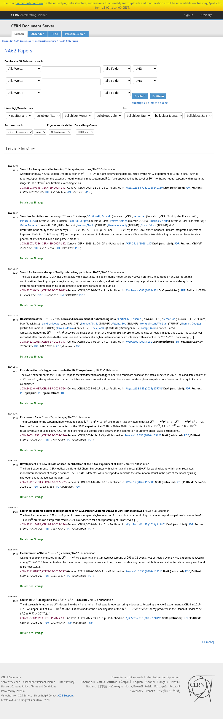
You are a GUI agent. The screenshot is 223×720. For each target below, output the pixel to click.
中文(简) (162, 691)
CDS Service (25, 695)
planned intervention (29, 3)
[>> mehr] (207, 642)
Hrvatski (174, 682)
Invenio (20, 691)
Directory (206, 15)
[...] (116, 286)
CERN (29, 15)
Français (162, 682)
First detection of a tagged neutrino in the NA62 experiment (57, 370)
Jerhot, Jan (139, 216)
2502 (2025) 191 (139, 341)
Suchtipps (138, 103)
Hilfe (55, 34)
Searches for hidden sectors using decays (53, 216)
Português (161, 686)
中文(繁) (174, 691)
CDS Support (65, 695)
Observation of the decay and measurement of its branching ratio (68, 319)
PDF (187, 187)
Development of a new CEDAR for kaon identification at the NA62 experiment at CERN (72, 464)
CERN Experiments (22, 40)
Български (88, 682)
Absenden (37, 34)
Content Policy (20, 686)
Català (101, 682)
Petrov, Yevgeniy (117, 225)
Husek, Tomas (97, 328)
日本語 (102, 686)
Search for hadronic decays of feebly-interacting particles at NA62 (60, 272)
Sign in (188, 15)
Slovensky (136, 691)
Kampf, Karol (148, 328)
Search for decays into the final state (54, 600)
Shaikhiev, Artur (159, 221)
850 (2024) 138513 (144, 571)
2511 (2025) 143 (139, 243)
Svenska (150, 691)
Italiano (91, 686)
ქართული (116, 686)
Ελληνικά (125, 682)
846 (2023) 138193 (142, 618)
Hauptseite (7, 40)
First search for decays (43, 417)
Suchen (19, 34)
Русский (174, 686)
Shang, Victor (148, 225)
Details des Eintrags (31, 202)
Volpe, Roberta (28, 225)
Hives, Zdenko (65, 328)
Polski (149, 686)
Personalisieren (75, 34)
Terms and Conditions (43, 686)
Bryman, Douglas (191, 323)
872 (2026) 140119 (144, 187)
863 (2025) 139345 (144, 388)
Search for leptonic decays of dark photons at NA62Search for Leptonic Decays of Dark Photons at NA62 (82, 511)
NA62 (61, 40)
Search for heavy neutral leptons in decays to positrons (55, 169)
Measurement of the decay (45, 553)
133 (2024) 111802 (146, 524)
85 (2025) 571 (142, 290)
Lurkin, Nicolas (50, 323)
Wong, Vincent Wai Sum (153, 323)
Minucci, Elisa (28, 221)
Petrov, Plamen (118, 221)
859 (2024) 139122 (143, 435)
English (138, 682)
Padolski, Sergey (78, 221)
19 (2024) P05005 (140, 482)
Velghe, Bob (119, 323)
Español (150, 682)
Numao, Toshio (85, 225)
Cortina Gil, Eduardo (99, 216)
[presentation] (65, 169)
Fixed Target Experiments (44, 40)
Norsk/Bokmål (134, 686)
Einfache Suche (158, 103)
